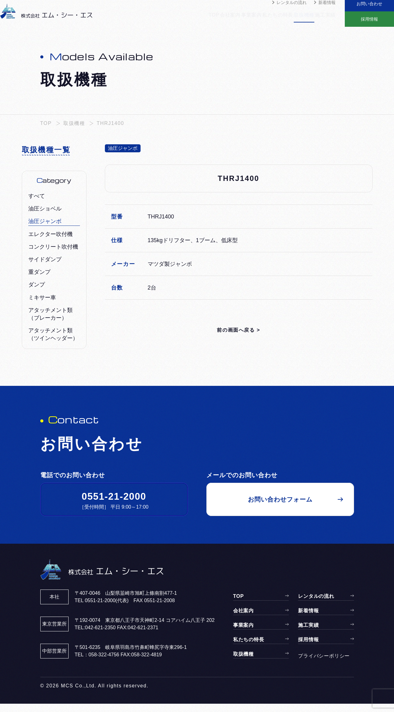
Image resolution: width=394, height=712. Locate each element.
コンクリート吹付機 (53, 255)
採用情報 (369, 23)
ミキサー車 (42, 306)
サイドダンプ (45, 268)
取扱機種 (298, 18)
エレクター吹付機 (50, 242)
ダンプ (36, 293)
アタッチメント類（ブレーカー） (50, 322)
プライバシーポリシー (324, 664)
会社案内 (206, 18)
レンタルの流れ (292, 10)
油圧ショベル (45, 217)
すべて (36, 204)
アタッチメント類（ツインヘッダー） (53, 343)
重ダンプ (39, 280)
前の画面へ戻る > (238, 338)
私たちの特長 (266, 18)
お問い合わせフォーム (280, 507)
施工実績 (326, 18)
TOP (183, 18)
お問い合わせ (369, 7)
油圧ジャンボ (45, 229)
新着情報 (327, 10)
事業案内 (233, 18)
